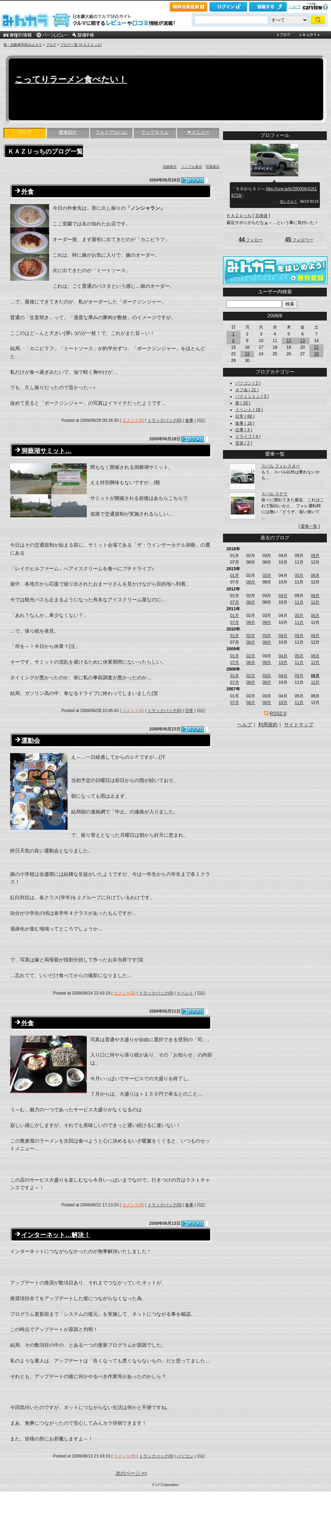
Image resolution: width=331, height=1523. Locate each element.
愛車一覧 (309, 526)
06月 (315, 555)
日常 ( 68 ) (244, 416)
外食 (27, 191)
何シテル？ (288, 201)
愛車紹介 (68, 132)
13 (302, 340)
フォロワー (299, 239)
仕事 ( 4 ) (243, 429)
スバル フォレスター (280, 466)
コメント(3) (133, 420)
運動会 (30, 740)
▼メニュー (198, 132)
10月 (282, 662)
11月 (299, 602)
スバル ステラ (274, 494)
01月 (234, 575)
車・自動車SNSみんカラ (22, 45)
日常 (189, 710)
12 (288, 340)
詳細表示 (170, 167)
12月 (315, 602)
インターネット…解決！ (55, 1234)
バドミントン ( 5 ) (252, 396)
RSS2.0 (278, 713)
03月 (266, 575)
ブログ (51, 45)
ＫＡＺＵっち (239, 215)
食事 (189, 420)
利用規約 (268, 724)
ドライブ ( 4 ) (248, 436)
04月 (282, 595)
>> (286, 315)
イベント (185, 993)
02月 (250, 635)
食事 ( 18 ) (244, 423)
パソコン (185, 1456)
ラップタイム (154, 132)
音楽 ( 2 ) (243, 443)
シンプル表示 (191, 167)
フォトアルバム (111, 132)
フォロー (251, 239)
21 (316, 347)
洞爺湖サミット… (46, 450)
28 (316, 353)
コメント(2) (125, 993)
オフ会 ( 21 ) (247, 389)
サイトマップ (298, 724)
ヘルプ (294, 7)
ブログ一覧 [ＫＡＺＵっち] (80, 45)
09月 (266, 622)
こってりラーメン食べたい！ (71, 79)
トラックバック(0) (164, 420)
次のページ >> (131, 1473)
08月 (250, 582)
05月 (299, 575)
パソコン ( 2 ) (248, 383)
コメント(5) (125, 1456)
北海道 (261, 215)
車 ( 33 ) (242, 403)
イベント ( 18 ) (249, 409)
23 (247, 353)
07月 (234, 602)
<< (263, 315)
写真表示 (213, 167)
